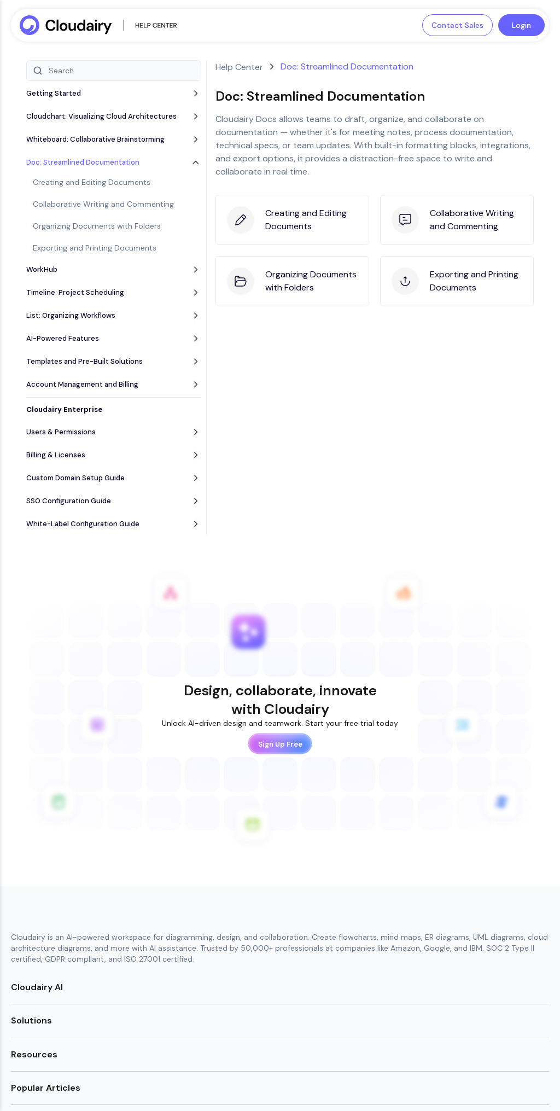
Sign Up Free (280, 743)
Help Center (239, 67)
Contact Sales (457, 25)
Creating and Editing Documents (91, 182)
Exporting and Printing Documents (94, 248)
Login (521, 25)
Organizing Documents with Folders (97, 226)
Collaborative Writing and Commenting (103, 204)
